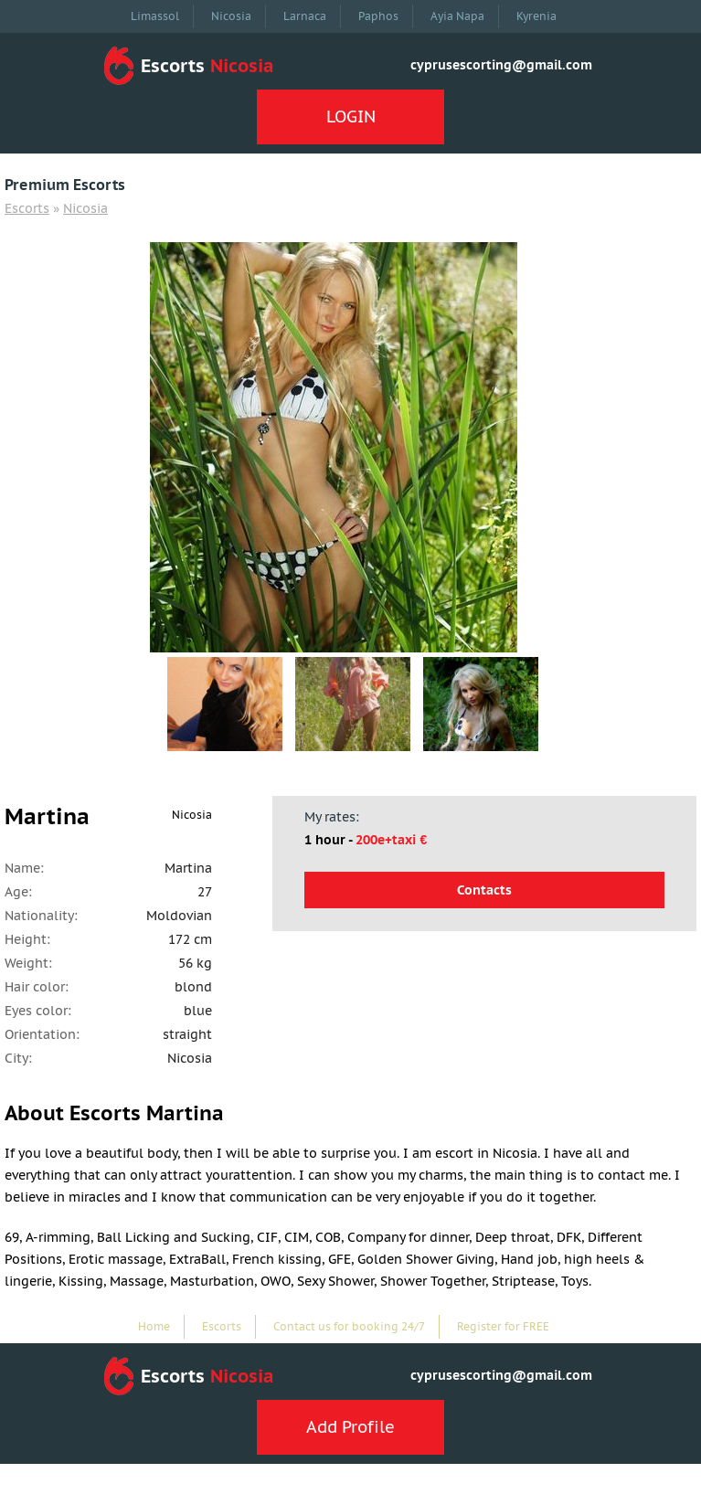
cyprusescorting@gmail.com (501, 65)
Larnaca (304, 16)
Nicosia (231, 16)
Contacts (484, 890)
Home (154, 1326)
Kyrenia (536, 16)
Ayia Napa (457, 16)
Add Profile (350, 1426)
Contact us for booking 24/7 (349, 1326)
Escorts (27, 208)
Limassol (155, 16)
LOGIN (351, 116)
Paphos (378, 16)
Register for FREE (503, 1326)
